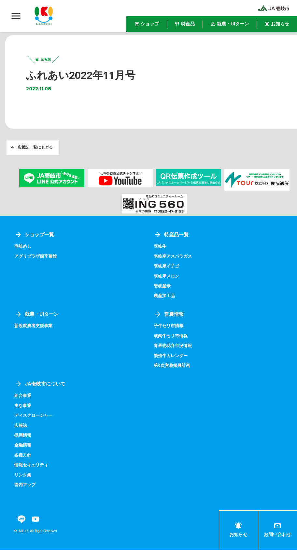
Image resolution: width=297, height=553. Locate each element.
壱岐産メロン (167, 279)
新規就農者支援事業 (34, 329)
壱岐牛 (160, 250)
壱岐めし (23, 250)
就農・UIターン (37, 317)
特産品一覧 (172, 238)
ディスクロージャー (34, 418)
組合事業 (23, 398)
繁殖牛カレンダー (172, 359)
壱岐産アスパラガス (174, 259)
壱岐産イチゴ (167, 269)
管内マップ (25, 488)
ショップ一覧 (35, 238)
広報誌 (21, 428)
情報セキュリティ (32, 468)
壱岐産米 (163, 289)
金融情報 (23, 448)
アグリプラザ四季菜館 (37, 259)
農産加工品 (165, 299)
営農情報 (169, 317)
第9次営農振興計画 (173, 368)
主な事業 (23, 408)
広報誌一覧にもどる (31, 150)
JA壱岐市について (41, 387)
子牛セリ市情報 (170, 329)
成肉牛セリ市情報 (172, 339)
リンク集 (23, 478)
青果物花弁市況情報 (174, 349)
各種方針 (23, 458)
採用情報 (23, 438)
